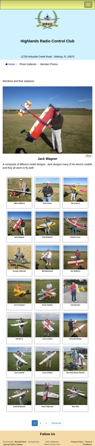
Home (11, 64)
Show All (56, 423)
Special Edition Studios (13, 444)
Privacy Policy (77, 442)
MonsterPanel (20, 442)
